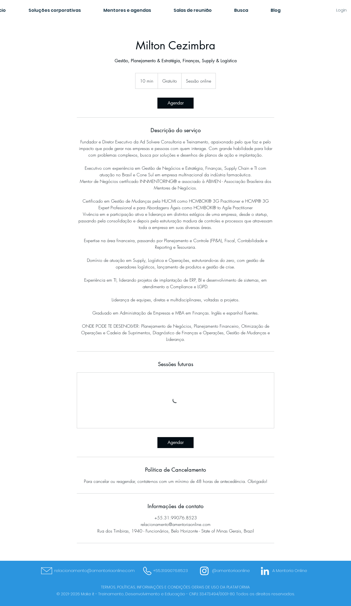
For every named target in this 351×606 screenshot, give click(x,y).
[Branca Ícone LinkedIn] (265, 571)
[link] (175, 103)
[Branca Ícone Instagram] (204, 571)
